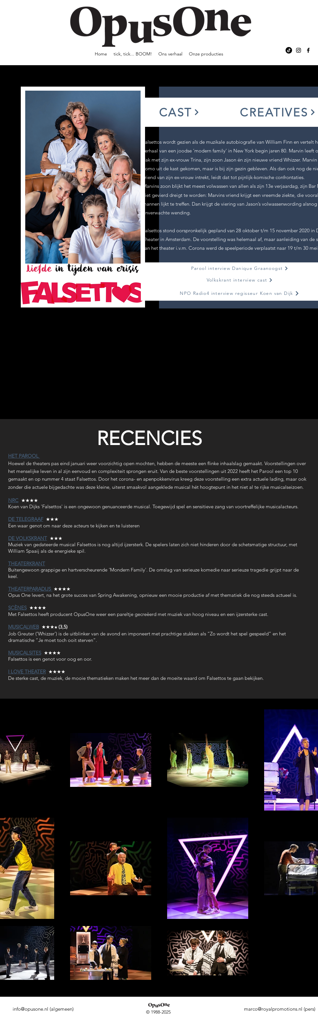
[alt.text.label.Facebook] (308, 50)
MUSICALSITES (24, 653)
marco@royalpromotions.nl (273, 1009)
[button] (179, 112)
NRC (13, 500)
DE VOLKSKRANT (27, 538)
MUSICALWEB (23, 627)
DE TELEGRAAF (25, 519)
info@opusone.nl (30, 1009)
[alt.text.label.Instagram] (298, 50)
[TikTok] (289, 50)
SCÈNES (17, 608)
